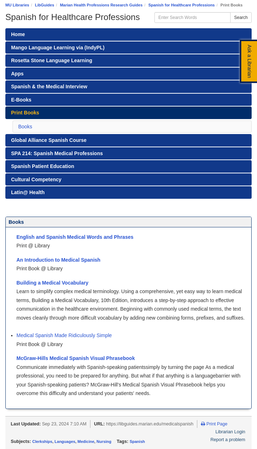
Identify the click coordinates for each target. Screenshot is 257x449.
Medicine (86, 441)
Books (25, 126)
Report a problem (228, 439)
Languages (65, 441)
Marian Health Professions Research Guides (101, 5)
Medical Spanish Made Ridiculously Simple (64, 335)
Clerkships (42, 441)
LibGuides (44, 5)
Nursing (104, 441)
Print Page (214, 423)
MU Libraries (17, 5)
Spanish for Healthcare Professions (181, 5)
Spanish (137, 441)
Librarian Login (230, 431)
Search (241, 17)
